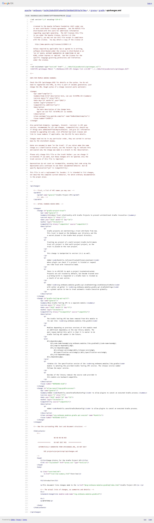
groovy (94, 10)
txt (145, 520)
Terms (24, 520)
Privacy (18, 520)
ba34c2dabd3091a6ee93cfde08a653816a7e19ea (65, 10)
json (150, 520)
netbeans (37, 10)
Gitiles (13, 520)
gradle (102, 10)
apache (28, 10)
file (68, 16)
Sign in (149, 3)
